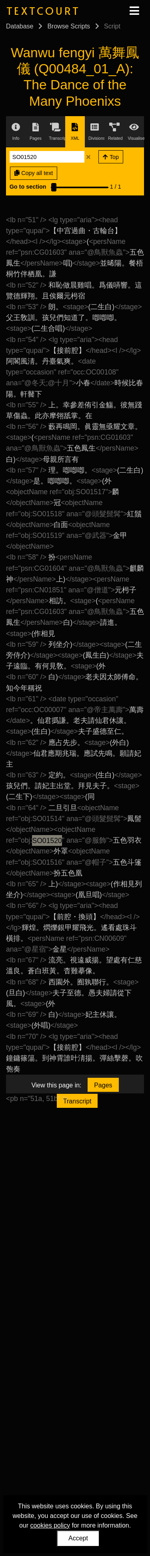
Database (20, 26)
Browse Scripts (68, 26)
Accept (78, 1538)
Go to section (28, 186)
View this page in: (56, 1085)
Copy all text (33, 173)
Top (111, 157)
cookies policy (50, 1525)
